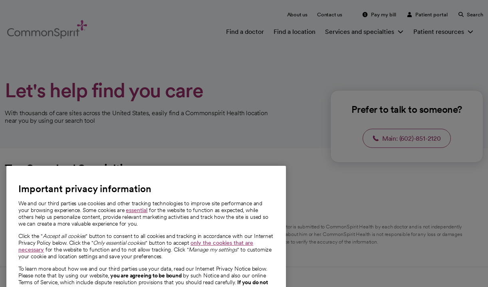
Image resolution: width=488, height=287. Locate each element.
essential (136, 226)
